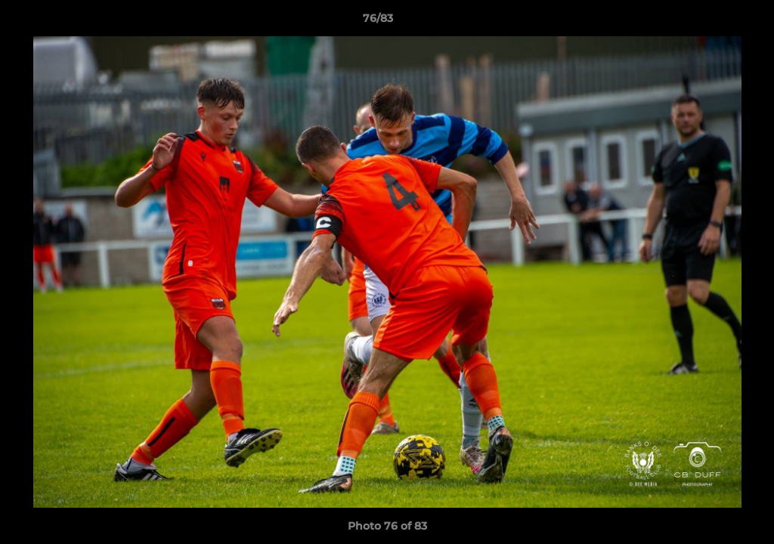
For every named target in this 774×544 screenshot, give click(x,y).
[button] (710, 22)
